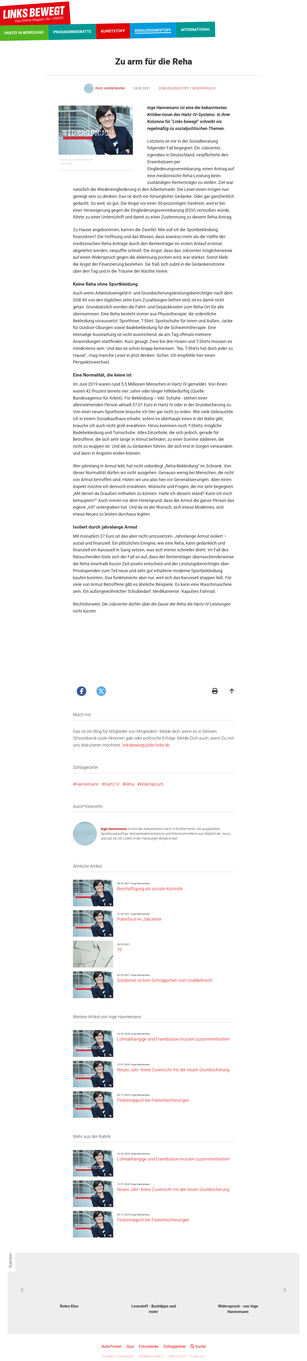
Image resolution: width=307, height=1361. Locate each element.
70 (119, 949)
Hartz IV (111, 784)
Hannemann (87, 784)
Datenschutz (177, 1356)
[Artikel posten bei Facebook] (81, 691)
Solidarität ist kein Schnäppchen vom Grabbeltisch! (165, 980)
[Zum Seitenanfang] (232, 691)
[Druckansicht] (215, 691)
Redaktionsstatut (151, 1356)
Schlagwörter (174, 1346)
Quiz (130, 1346)
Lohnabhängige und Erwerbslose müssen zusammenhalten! (173, 1039)
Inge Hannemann (114, 829)
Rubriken (10, 1260)
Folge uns (197, 1356)
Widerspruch (203, 88)
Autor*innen (111, 1346)
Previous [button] (22, 1290)
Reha (129, 784)
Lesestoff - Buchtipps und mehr (153, 1309)
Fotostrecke (149, 1346)
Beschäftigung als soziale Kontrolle (150, 888)
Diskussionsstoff (174, 88)
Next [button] (284, 1290)
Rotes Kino (69, 1306)
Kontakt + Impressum (118, 1356)
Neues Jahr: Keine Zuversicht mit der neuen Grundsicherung (173, 1069)
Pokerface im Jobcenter (139, 919)
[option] (69, 1287)
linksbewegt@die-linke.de (146, 745)
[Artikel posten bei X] (101, 691)
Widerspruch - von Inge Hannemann (238, 1309)
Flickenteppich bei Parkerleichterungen (153, 1100)
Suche (198, 1346)
